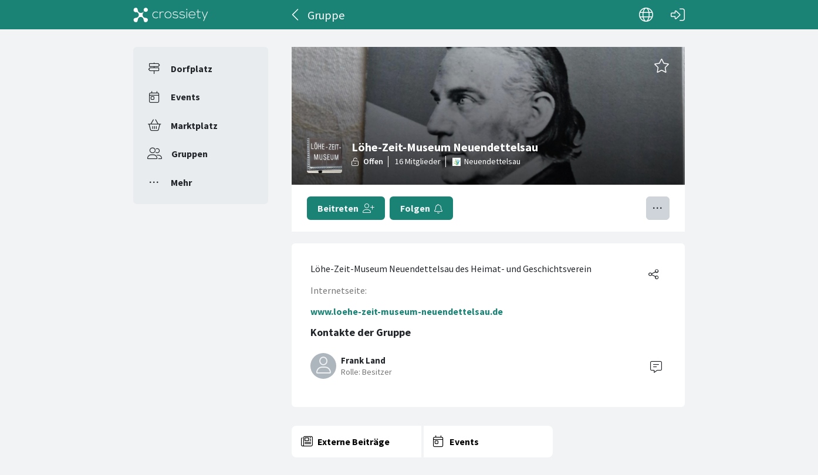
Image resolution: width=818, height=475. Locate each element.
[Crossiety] (170, 14)
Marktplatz (194, 125)
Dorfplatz (191, 68)
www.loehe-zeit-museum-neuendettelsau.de (406, 311)
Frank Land (363, 360)
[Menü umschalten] (658, 208)
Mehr (181, 182)
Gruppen (189, 154)
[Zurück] (296, 14)
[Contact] (656, 366)
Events (185, 97)
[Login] (678, 14)
